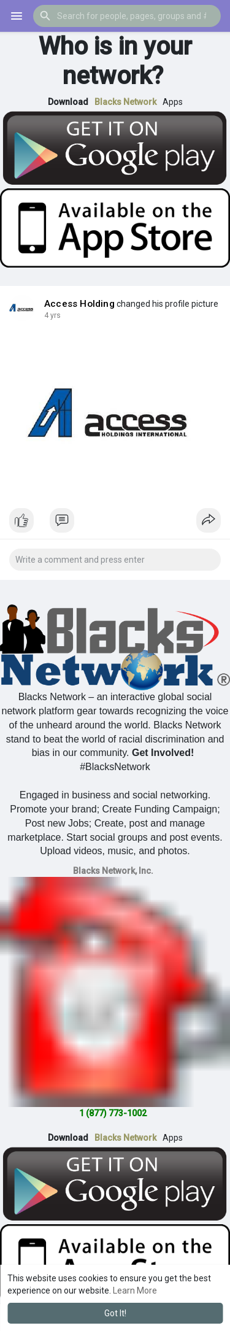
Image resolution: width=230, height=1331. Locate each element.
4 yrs (52, 315)
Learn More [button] (135, 1290)
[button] (127, 16)
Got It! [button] (115, 1313)
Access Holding (79, 303)
